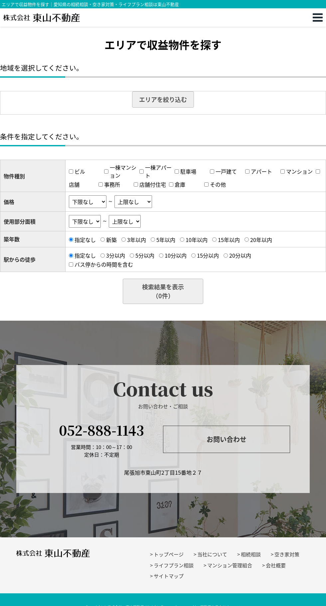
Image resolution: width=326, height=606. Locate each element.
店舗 (74, 184)
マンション (299, 171)
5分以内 (144, 255)
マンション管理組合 (229, 565)
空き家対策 (286, 554)
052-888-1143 (101, 429)
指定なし (85, 240)
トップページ (169, 554)
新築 (111, 240)
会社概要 (276, 565)
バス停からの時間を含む (104, 264)
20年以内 (261, 240)
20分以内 (240, 255)
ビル (80, 171)
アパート (261, 171)
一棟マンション (123, 171)
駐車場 (188, 171)
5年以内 (165, 240)
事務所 (112, 184)
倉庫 (180, 184)
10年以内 (197, 240)
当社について (212, 554)
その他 (218, 184)
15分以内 (208, 255)
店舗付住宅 (152, 184)
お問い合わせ (226, 439)
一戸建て (226, 171)
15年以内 (229, 240)
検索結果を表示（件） (163, 291)
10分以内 (176, 255)
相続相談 (251, 554)
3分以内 (115, 255)
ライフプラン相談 (174, 565)
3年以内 (136, 240)
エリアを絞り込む (163, 99)
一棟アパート (158, 171)
